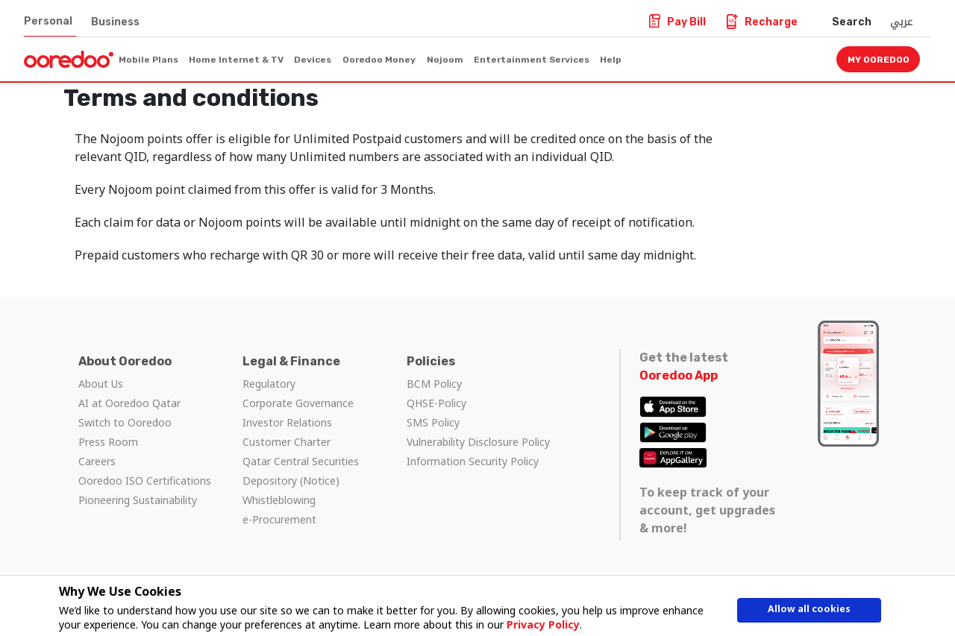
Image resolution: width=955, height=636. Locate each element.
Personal (48, 21)
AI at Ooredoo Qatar (129, 403)
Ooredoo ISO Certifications (144, 480)
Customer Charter (286, 442)
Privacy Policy (540, 624)
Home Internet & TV (236, 59)
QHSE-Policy (436, 403)
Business (115, 22)
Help (610, 59)
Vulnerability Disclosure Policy (478, 442)
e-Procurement (279, 519)
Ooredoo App (678, 375)
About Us (100, 384)
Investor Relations (287, 422)
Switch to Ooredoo (125, 422)
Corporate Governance (298, 403)
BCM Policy (434, 384)
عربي (901, 22)
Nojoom (445, 59)
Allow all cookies (809, 612)
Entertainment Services (531, 59)
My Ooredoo (878, 59)
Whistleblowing (279, 500)
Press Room (108, 442)
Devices (312, 59)
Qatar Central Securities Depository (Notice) (300, 471)
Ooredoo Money (379, 59)
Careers (97, 461)
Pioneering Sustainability (137, 500)
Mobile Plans (148, 59)
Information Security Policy (473, 461)
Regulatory (268, 384)
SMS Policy (433, 422)
